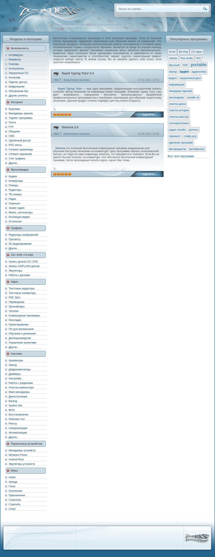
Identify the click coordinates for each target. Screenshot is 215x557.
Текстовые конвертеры (22, 293)
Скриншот (14, 203)
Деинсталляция (18, 396)
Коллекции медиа (19, 216)
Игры (14, 470)
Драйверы (15, 373)
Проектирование (19, 324)
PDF (185, 65)
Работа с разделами (21, 383)
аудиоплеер (199, 71)
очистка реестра (179, 116)
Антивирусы (16, 54)
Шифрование (17, 86)
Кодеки (13, 176)
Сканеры (14, 64)
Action (12, 477)
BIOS (12, 410)
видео (173, 78)
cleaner (173, 58)
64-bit (172, 51)
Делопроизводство (20, 338)
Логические (15, 490)
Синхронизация (18, 428)
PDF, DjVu (14, 297)
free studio (187, 58)
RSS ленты (15, 144)
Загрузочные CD (18, 73)
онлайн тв (193, 97)
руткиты (193, 129)
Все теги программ (181, 156)
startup (173, 71)
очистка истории (179, 110)
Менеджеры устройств (22, 450)
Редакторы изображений (23, 234)
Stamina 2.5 (70, 127)
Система (16, 353)
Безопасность (20, 48)
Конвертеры (16, 180)
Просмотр (14, 239)
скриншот (174, 136)
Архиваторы (16, 360)
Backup (13, 401)
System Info (15, 405)
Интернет (17, 102)
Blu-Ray (183, 51)
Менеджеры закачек (21, 113)
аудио (184, 71)
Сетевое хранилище (21, 149)
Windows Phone (18, 454)
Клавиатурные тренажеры (24, 315)
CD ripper (196, 51)
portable (199, 64)
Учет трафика (17, 158)
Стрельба (14, 504)
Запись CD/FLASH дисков (24, 266)
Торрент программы (20, 117)
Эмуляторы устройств (22, 463)
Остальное (15, 221)
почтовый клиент (179, 123)
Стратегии (15, 499)
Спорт (12, 508)
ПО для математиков (21, 329)
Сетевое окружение (20, 154)
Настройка (15, 378)
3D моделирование (20, 243)
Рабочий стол (17, 419)
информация (176, 84)
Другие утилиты (18, 95)
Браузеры (14, 108)
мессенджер (176, 97)
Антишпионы (16, 68)
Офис (14, 281)
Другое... (14, 163)
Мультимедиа (19, 169)
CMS (11, 135)
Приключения (17, 495)
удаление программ (181, 142)
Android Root (16, 459)
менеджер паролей (180, 91)
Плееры (13, 185)
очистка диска (177, 103)
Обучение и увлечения (22, 333)
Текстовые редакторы (22, 288)
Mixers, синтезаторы (21, 212)
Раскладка (15, 320)
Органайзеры (17, 306)
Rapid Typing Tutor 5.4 (78, 73)
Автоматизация (18, 432)
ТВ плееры (15, 194)
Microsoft (174, 65)
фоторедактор (177, 149)
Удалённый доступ (20, 140)
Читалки (13, 311)
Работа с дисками (19, 275)
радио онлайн (177, 129)
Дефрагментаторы (20, 369)
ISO (198, 58)
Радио (12, 198)
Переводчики (16, 302)
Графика (16, 228)
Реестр (13, 423)
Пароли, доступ (18, 82)
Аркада (13, 481)
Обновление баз (18, 91)
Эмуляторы (15, 270)
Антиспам (14, 77)
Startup (13, 364)
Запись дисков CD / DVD (23, 261)
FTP (11, 126)
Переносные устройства (26, 443)
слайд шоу (190, 136)
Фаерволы (15, 59)
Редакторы (15, 189)
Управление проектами (22, 342)
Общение (14, 131)
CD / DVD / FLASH (22, 254)
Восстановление (18, 414)
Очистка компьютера (21, 387)
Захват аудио (17, 207)
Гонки (12, 486)
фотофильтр (196, 149)
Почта (12, 122)
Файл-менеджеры (19, 392)
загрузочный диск (190, 78)
